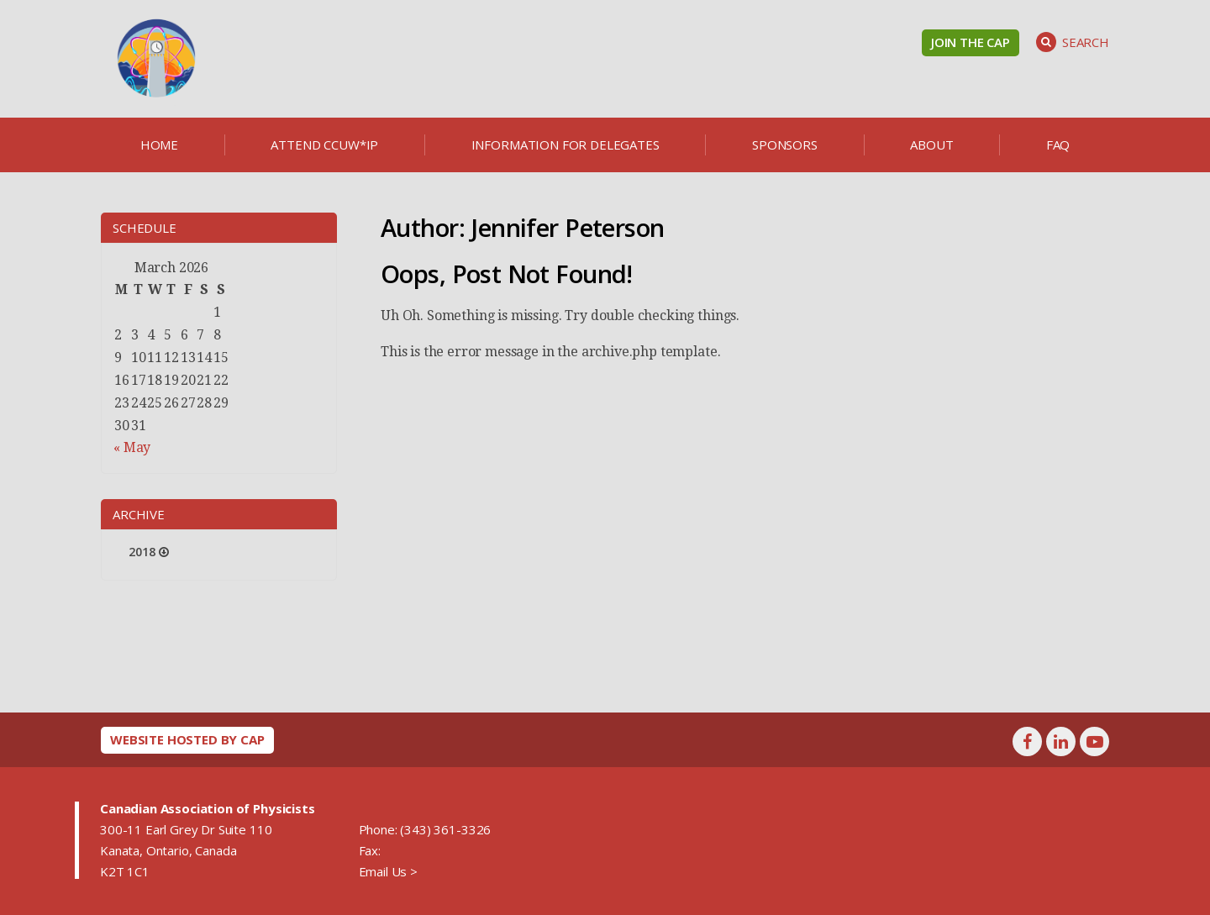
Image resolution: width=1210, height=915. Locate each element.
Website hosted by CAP (187, 739)
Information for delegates (565, 144)
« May (131, 447)
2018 (142, 552)
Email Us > (388, 871)
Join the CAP (970, 42)
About (931, 144)
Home (159, 144)
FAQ (1058, 144)
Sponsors (785, 144)
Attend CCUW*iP (324, 144)
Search (1072, 42)
